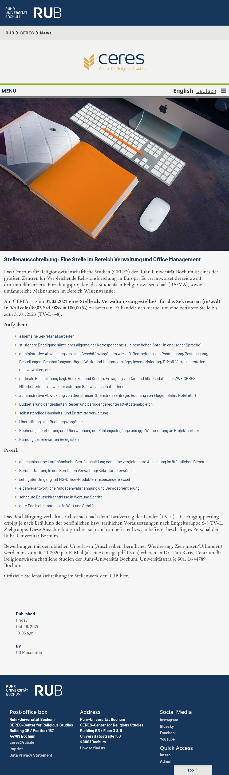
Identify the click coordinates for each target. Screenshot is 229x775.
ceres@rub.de (22, 742)
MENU (9, 90)
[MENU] (223, 90)
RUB (10, 32)
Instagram (169, 719)
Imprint (16, 748)
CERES (27, 32)
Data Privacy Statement (31, 755)
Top (193, 770)
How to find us (92, 747)
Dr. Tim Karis (178, 552)
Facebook (168, 732)
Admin (165, 761)
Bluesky (167, 726)
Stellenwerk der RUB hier (101, 576)
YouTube (167, 739)
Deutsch (206, 90)
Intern (165, 754)
